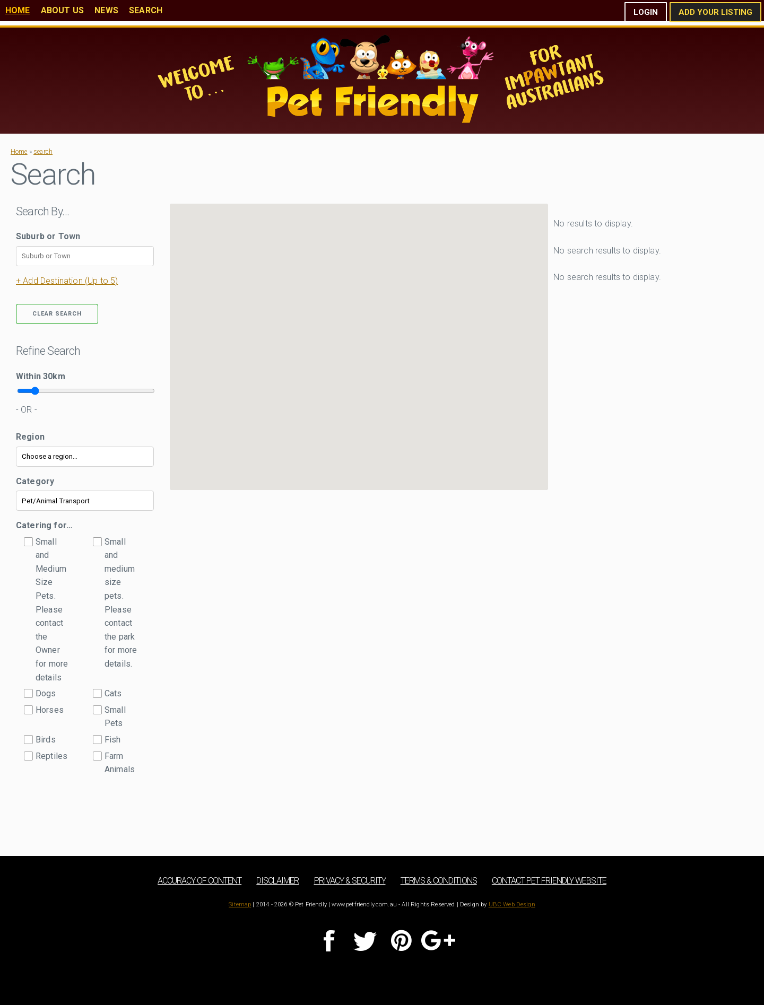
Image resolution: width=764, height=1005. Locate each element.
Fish (113, 740)
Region (30, 437)
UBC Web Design (512, 904)
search (43, 151)
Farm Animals (120, 763)
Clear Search (57, 313)
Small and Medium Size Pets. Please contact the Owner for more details (52, 610)
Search (145, 10)
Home (17, 10)
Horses (50, 710)
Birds (46, 740)
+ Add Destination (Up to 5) (67, 281)
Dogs (46, 693)
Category (35, 481)
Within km (40, 376)
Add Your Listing (715, 12)
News (106, 10)
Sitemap (240, 904)
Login (645, 12)
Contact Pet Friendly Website (549, 881)
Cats (113, 693)
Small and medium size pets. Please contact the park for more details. (121, 603)
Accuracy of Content (199, 881)
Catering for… (44, 525)
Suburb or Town (48, 236)
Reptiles (51, 756)
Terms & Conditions (439, 881)
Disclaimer (277, 881)
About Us (62, 10)
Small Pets (115, 717)
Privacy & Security (350, 881)
